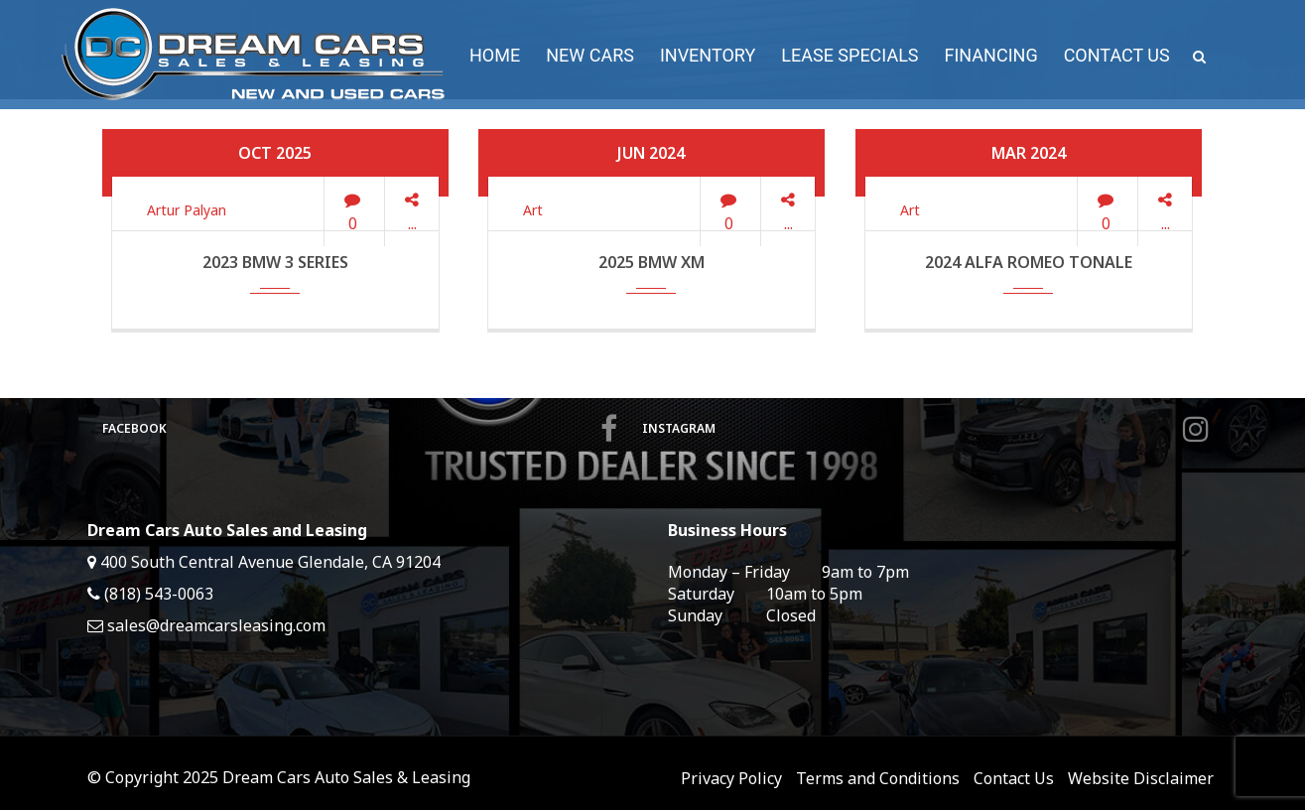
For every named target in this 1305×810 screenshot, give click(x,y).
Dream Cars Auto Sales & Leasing (346, 777)
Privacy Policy (731, 778)
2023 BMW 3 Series (275, 262)
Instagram (925, 429)
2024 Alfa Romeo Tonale (1028, 262)
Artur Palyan (186, 210)
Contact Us (1014, 778)
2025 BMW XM (651, 262)
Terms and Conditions (878, 778)
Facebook (359, 429)
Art (533, 210)
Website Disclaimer (1141, 778)
